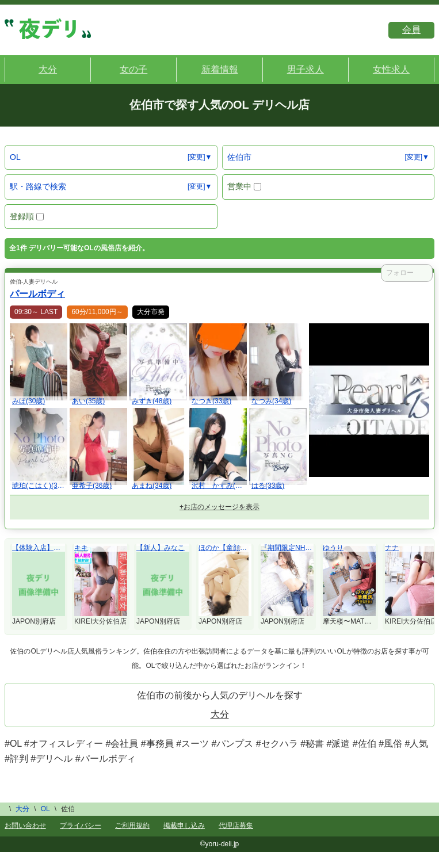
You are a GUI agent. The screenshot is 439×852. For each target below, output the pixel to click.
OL (15, 157)
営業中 (244, 186)
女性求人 (391, 69)
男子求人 (305, 69)
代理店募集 (236, 826)
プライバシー (80, 826)
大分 (220, 714)
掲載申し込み (184, 826)
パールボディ (37, 294)
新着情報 (219, 69)
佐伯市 (239, 157)
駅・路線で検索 (38, 186)
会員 (411, 30)
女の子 (133, 69)
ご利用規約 (132, 826)
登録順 (27, 216)
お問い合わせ (25, 826)
